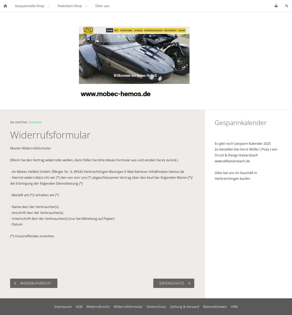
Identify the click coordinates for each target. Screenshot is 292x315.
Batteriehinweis (215, 306)
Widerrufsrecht (98, 306)
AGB (79, 306)
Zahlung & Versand (184, 306)
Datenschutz (156, 306)
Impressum (63, 306)
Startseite (35, 122)
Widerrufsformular (128, 306)
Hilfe (234, 306)
